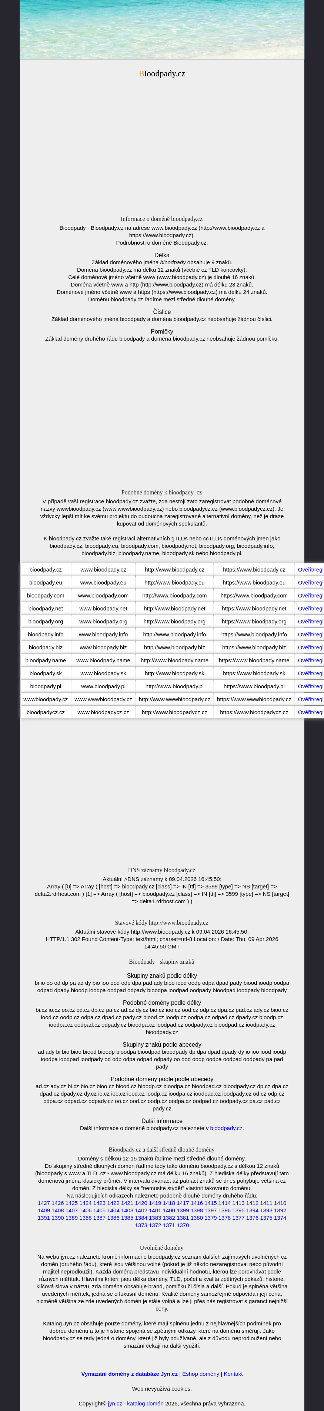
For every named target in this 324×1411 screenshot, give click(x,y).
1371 (169, 1225)
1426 (57, 1203)
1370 (183, 1225)
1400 (169, 1210)
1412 (252, 1203)
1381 (183, 1218)
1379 (210, 1218)
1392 (280, 1210)
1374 (280, 1218)
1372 (155, 1225)
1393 (266, 1210)
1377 (238, 1218)
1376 (252, 1218)
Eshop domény (200, 1374)
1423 (99, 1203)
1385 (127, 1218)
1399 (183, 1210)
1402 (141, 1210)
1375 (266, 1218)
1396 (224, 1210)
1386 (113, 1218)
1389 (72, 1218)
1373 (141, 1225)
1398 (197, 1210)
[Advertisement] (162, 143)
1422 (113, 1203)
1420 (141, 1203)
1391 (44, 1218)
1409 (44, 1210)
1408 (57, 1210)
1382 (169, 1218)
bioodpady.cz (226, 1128)
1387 (99, 1218)
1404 (113, 1210)
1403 (127, 1210)
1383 (155, 1218)
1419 (155, 1203)
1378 (224, 1218)
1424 (85, 1203)
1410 (280, 1203)
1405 (99, 1210)
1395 (238, 1210)
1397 (210, 1210)
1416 (197, 1203)
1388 (85, 1218)
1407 (72, 1210)
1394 (252, 1210)
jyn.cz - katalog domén (136, 1403)
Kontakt (233, 1374)
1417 (183, 1203)
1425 (72, 1203)
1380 (197, 1218)
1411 (266, 1203)
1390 (57, 1218)
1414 (224, 1203)
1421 (127, 1203)
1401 (155, 1210)
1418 (169, 1203)
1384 (141, 1218)
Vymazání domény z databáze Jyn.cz (129, 1374)
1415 (210, 1203)
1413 (238, 1203)
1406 (85, 1210)
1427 (44, 1203)
